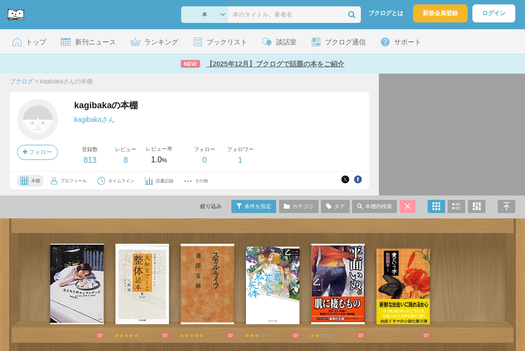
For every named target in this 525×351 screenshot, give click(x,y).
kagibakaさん (94, 119)
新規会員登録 (440, 13)
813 (89, 160)
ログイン (494, 13)
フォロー (37, 152)
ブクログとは (385, 13)
